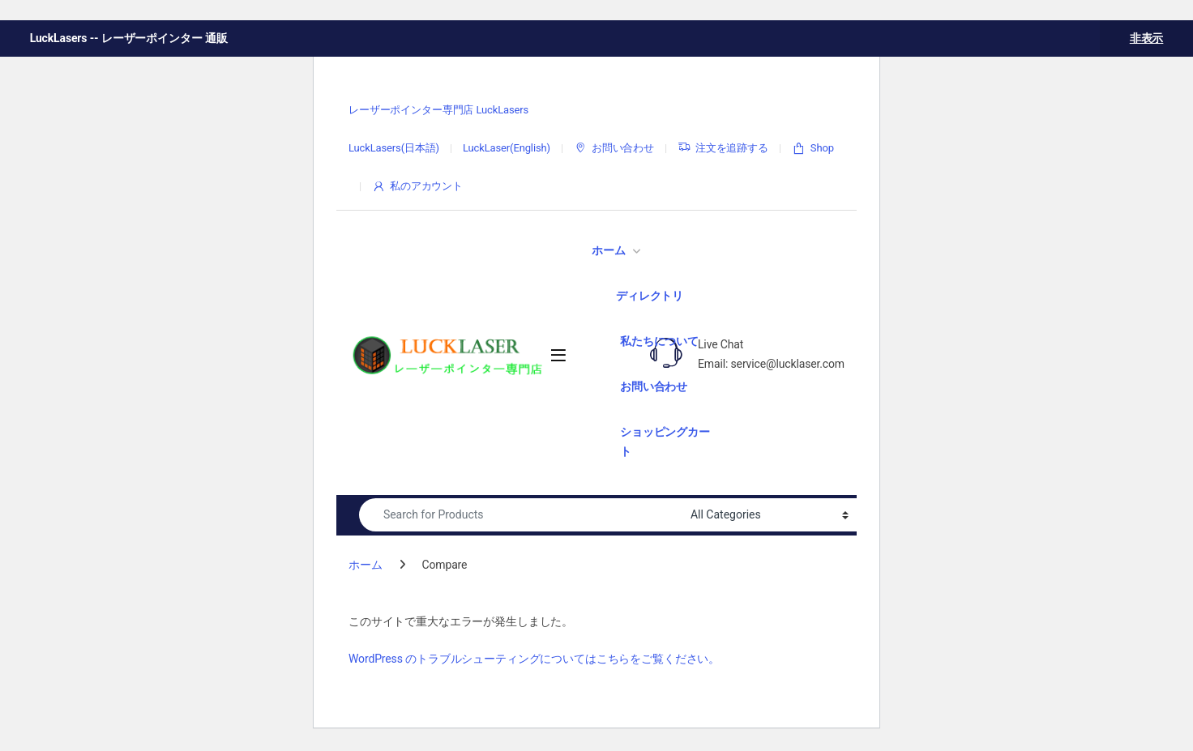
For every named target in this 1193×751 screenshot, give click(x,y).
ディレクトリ (649, 295)
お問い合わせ (614, 149)
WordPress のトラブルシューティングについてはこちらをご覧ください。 (534, 658)
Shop (813, 149)
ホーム (609, 250)
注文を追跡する (723, 149)
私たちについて (659, 341)
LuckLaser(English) (506, 148)
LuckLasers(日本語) (393, 148)
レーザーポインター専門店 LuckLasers (438, 110)
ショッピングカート (665, 441)
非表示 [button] (1147, 38)
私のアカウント (417, 187)
